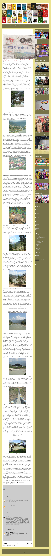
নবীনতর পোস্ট (5, 543)
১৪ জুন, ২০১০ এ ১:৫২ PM (10, 512)
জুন (38, 245)
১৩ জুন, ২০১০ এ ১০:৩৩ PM (10, 502)
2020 (37, 216)
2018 (37, 218)
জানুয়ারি (38, 252)
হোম (17, 543)
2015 (37, 222)
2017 (37, 220)
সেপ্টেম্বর (38, 234)
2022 (37, 213)
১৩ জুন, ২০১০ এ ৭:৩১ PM (10, 496)
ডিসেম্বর (38, 230)
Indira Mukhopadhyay (9, 505)
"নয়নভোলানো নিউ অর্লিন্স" (41, 237)
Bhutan (7, 483)
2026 (37, 208)
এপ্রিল (38, 248)
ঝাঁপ (37, 238)
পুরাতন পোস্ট (29, 543)
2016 (37, 221)
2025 (37, 209)
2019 (37, 217)
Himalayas (10, 483)
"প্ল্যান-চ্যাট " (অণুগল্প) (40, 241)
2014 (37, 224)
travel (13, 483)
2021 (37, 214)
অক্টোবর (38, 233)
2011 (37, 228)
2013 (37, 225)
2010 (37, 229)
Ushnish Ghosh (8, 487)
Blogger (24, 552)
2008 (37, 255)
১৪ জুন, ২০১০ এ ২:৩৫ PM (10, 529)
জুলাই (38, 244)
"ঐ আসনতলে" (39, 242)
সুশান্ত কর (7, 499)
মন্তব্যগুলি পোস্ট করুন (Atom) (11, 545)
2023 (37, 212)
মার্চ (37, 249)
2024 (37, 210)
